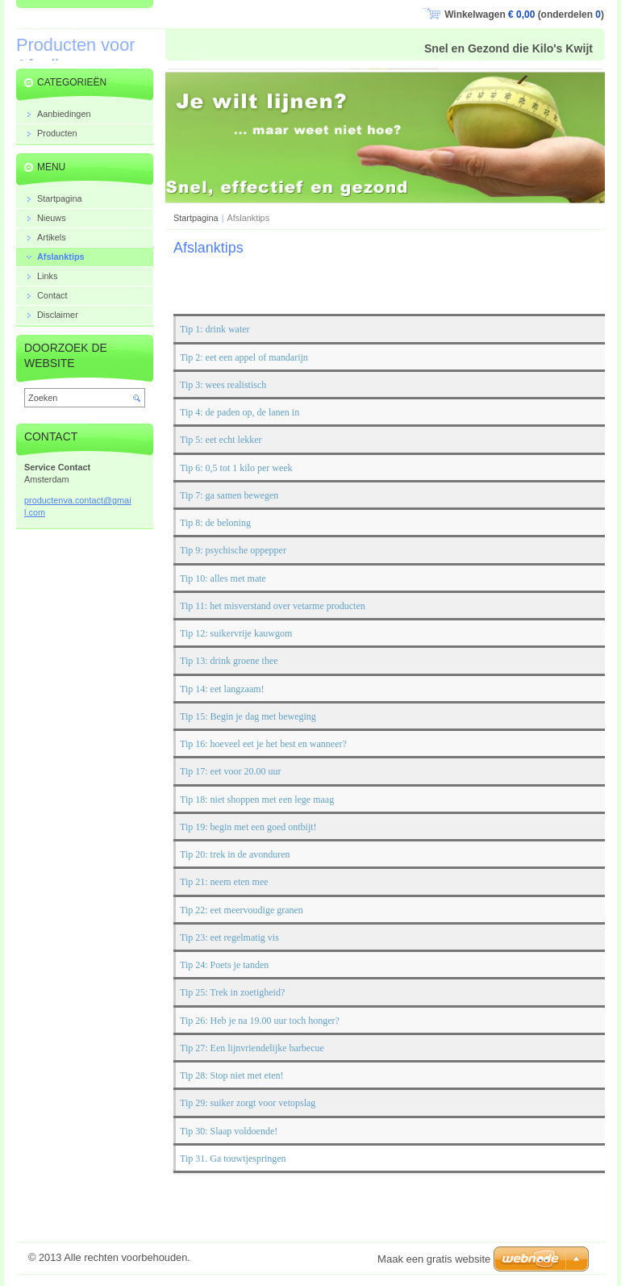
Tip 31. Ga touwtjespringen (233, 1158)
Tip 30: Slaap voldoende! (228, 1131)
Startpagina (196, 218)
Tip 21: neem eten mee (224, 882)
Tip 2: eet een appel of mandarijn (244, 357)
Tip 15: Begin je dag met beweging (248, 716)
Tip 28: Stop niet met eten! (232, 1075)
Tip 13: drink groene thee (229, 661)
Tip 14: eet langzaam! (222, 689)
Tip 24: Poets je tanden (224, 965)
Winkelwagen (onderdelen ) (524, 14)
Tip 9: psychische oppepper (233, 551)
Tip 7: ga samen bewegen (229, 495)
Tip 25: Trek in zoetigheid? (232, 993)
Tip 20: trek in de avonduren (235, 854)
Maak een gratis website (433, 1259)
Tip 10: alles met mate (223, 578)
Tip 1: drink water (215, 330)
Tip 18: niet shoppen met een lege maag (257, 799)
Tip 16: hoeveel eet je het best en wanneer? (263, 743)
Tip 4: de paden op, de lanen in (239, 412)
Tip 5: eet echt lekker (221, 440)
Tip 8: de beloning (215, 522)
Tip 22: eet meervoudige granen (241, 910)
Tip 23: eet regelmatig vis (229, 937)
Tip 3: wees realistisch (223, 384)
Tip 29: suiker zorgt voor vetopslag (247, 1103)
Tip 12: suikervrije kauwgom (236, 633)
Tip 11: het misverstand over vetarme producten (272, 606)
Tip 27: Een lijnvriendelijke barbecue (252, 1048)
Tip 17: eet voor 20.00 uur (230, 772)
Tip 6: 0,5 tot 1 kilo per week (236, 468)
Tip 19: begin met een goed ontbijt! (248, 827)
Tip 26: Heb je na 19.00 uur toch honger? (260, 1020)
